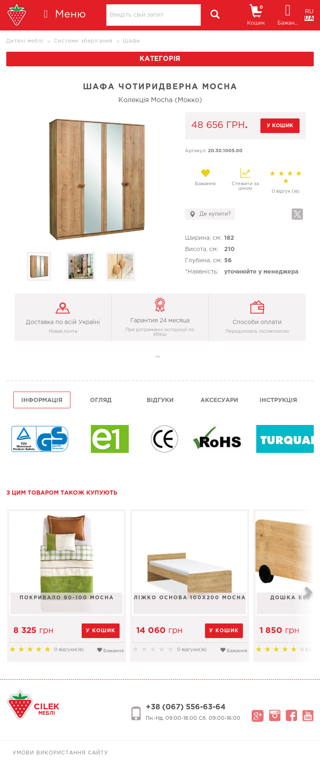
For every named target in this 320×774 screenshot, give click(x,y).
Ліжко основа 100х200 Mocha (191, 598)
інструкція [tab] (278, 400)
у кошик (280, 125)
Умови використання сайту (60, 753)
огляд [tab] (101, 400)
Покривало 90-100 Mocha (67, 598)
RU (309, 11)
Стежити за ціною (245, 179)
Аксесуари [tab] (219, 400)
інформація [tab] (41, 400)
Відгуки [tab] (160, 400)
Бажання (205, 177)
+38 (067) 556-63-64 (185, 707)
